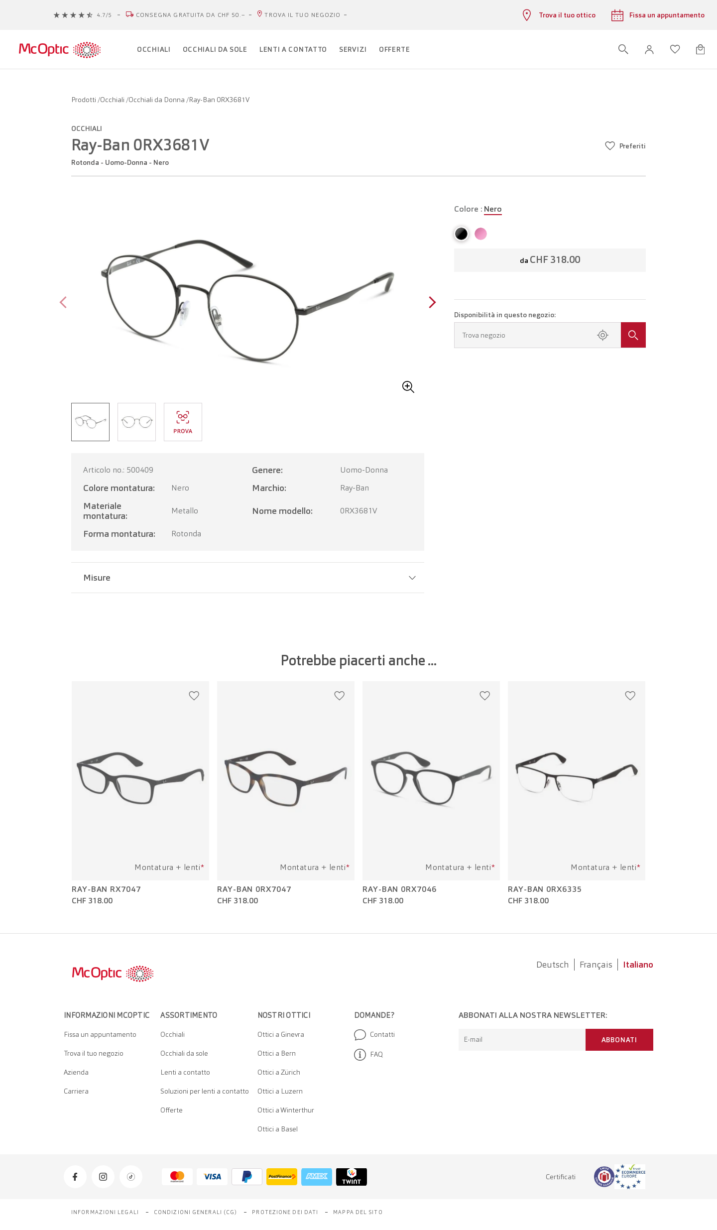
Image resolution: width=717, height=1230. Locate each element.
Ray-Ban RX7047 (106, 889)
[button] (649, 49)
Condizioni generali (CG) (195, 1212)
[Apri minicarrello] (700, 49)
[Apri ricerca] (623, 49)
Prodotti (84, 99)
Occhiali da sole (184, 1053)
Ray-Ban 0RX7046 (399, 889)
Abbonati (619, 1039)
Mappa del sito (357, 1212)
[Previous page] (65, 303)
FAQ (368, 1055)
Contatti (374, 1035)
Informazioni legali (105, 1212)
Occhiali (113, 99)
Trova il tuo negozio (302, 15)
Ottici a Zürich (278, 1072)
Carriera (76, 1091)
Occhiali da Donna (157, 99)
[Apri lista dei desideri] (675, 49)
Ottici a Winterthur (285, 1110)
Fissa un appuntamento (100, 1034)
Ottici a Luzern (280, 1091)
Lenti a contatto (185, 1072)
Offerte (171, 1110)
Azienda (76, 1072)
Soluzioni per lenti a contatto (204, 1091)
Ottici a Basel (277, 1128)
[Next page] (430, 303)
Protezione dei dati (285, 1212)
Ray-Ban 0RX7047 (254, 889)
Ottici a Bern (276, 1053)
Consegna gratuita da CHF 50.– (191, 15)
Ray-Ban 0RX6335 (545, 889)
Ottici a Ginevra (280, 1034)
